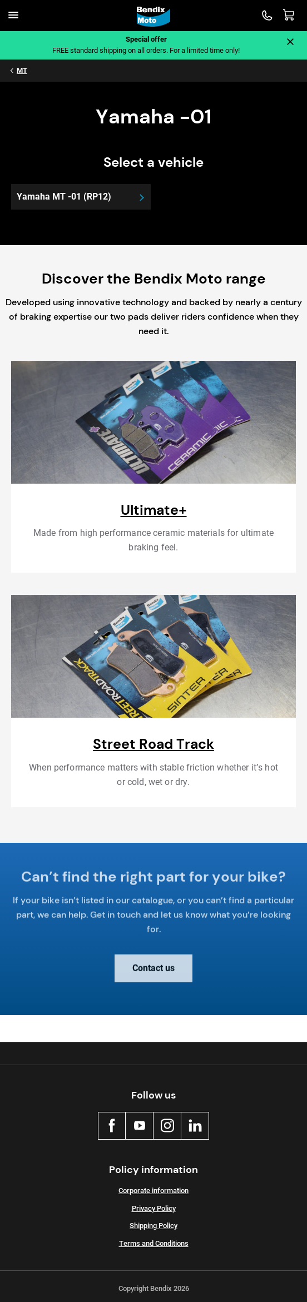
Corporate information (153, 1190)
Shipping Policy (153, 1225)
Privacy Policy (154, 1208)
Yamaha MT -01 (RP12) (64, 196)
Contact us (153, 973)
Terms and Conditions (154, 1243)
